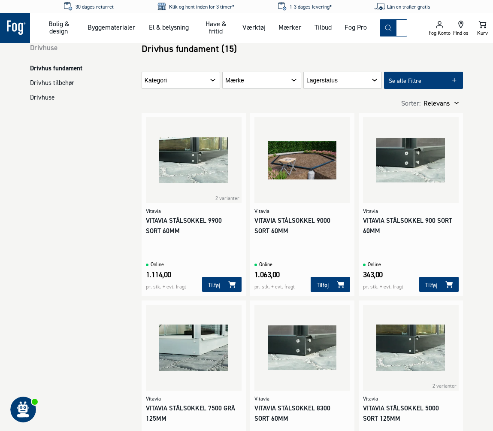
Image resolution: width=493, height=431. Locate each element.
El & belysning (169, 27)
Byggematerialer (111, 27)
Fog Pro (356, 27)
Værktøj (254, 27)
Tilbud (323, 27)
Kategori (156, 80)
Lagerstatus (322, 80)
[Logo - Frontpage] (15, 28)
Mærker (289, 27)
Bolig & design (58, 27)
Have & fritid (216, 27)
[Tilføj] (222, 284)
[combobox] (401, 28)
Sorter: (410, 103)
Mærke (234, 80)
